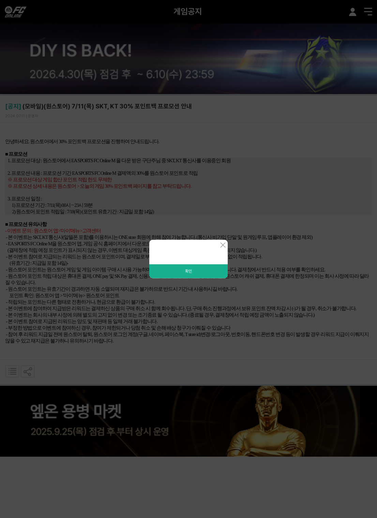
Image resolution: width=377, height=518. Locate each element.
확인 (188, 271)
